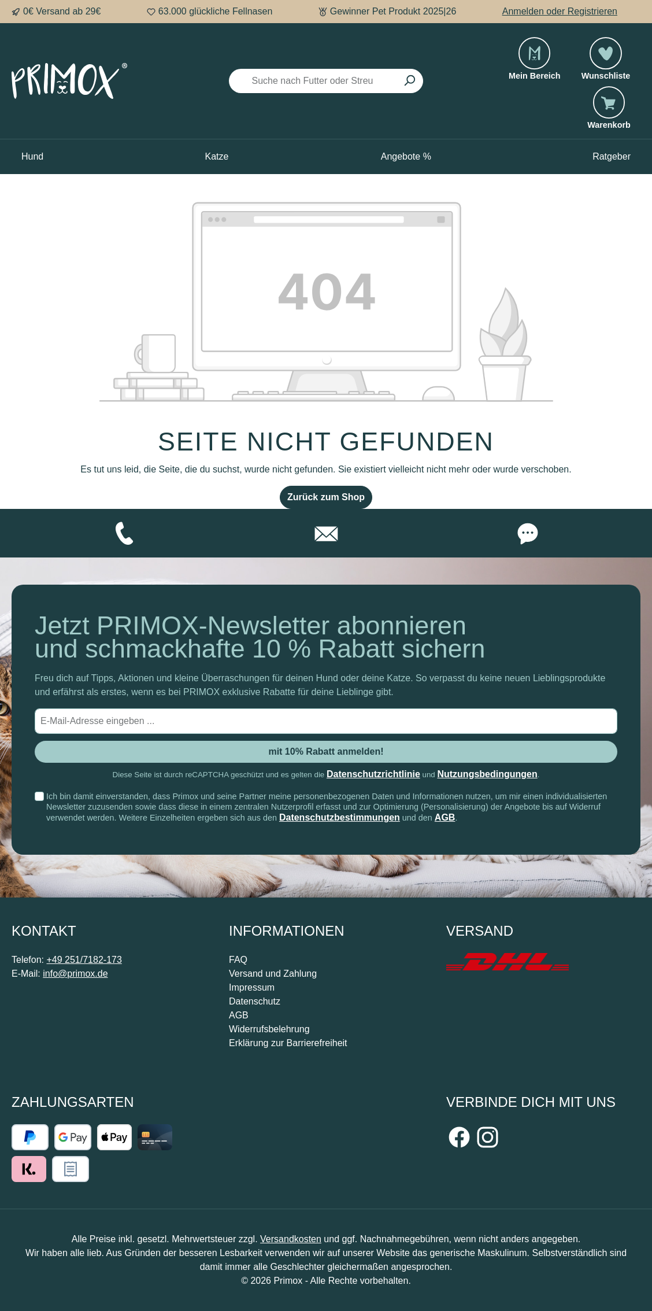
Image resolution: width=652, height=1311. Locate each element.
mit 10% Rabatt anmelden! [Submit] (325, 751)
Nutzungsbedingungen (487, 774)
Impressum (252, 987)
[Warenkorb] (608, 113)
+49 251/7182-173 (83, 960)
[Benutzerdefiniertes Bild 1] (507, 961)
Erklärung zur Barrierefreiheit (288, 1043)
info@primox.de (75, 973)
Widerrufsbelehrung (269, 1029)
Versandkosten (290, 1239)
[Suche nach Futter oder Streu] (312, 81)
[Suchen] (409, 81)
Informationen (286, 931)
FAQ (238, 960)
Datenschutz (254, 1001)
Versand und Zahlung (273, 973)
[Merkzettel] (606, 64)
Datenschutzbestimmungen (339, 817)
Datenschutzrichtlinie (373, 774)
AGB (445, 817)
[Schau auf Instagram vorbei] (488, 1137)
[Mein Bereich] (535, 64)
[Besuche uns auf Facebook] (459, 1137)
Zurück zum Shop (326, 497)
